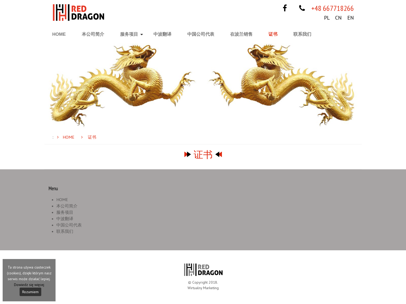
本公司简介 (93, 34)
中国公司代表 (200, 34)
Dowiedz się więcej (29, 284)
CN (338, 17)
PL (327, 17)
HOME (59, 34)
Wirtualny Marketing (203, 287)
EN (350, 17)
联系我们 (302, 34)
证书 (272, 34)
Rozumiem (30, 291)
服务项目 (129, 34)
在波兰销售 (241, 34)
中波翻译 (162, 34)
